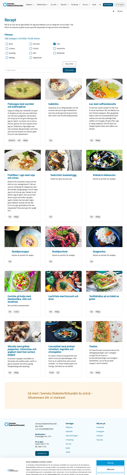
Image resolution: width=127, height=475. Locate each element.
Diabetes (69, 427)
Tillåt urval (110, 455)
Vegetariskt (36, 58)
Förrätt (34, 48)
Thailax (93, 346)
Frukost (10, 48)
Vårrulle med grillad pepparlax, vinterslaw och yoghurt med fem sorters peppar (22, 350)
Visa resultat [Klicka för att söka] (69, 70)
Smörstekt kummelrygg (63, 175)
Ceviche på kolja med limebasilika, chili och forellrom (19, 299)
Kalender (69, 431)
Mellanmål (58, 53)
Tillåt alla (110, 449)
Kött (33, 53)
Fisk (56, 44)
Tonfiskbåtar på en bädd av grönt (104, 297)
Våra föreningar (72, 436)
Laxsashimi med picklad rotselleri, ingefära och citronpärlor (61, 349)
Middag (10, 58)
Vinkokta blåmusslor (104, 175)
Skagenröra (99, 251)
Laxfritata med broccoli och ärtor (63, 297)
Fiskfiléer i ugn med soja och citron (21, 176)
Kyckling (11, 53)
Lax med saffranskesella (102, 103)
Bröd (9, 44)
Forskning (69, 440)
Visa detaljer (107, 471)
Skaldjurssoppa (20, 251)
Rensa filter (69, 64)
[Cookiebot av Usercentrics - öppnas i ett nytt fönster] (13, 471)
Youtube (99, 440)
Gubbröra (53, 103)
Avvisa (110, 462)
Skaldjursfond (59, 251)
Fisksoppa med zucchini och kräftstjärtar (21, 105)
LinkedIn (99, 436)
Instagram (100, 431)
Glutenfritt (59, 48)
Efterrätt (35, 44)
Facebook (100, 427)
